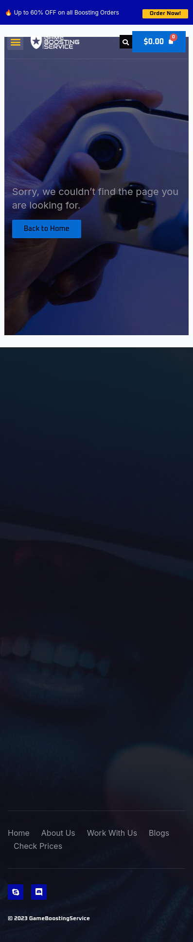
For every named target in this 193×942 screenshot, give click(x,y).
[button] (15, 42)
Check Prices (38, 846)
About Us (58, 833)
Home (19, 833)
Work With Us (112, 833)
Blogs (159, 833)
